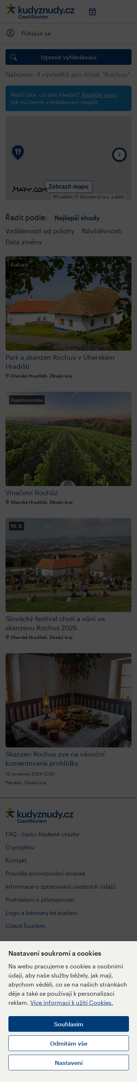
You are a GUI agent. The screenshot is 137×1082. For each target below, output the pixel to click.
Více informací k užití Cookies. (71, 1002)
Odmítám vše (68, 1043)
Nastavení (69, 1062)
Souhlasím (68, 1023)
